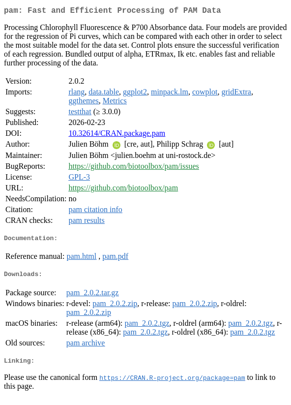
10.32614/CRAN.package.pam (116, 135)
